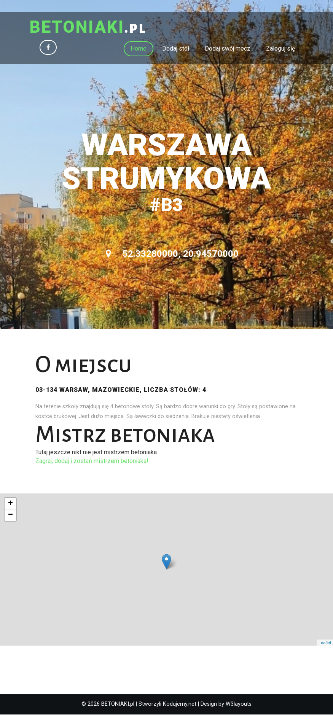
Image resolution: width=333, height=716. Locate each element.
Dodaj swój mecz (227, 49)
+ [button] (10, 505)
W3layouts (239, 705)
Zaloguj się (280, 49)
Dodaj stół (175, 49)
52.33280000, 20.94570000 (172, 255)
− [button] (10, 516)
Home (139, 49)
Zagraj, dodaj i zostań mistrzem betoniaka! (91, 462)
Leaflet (325, 644)
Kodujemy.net (179, 705)
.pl (93, 28)
